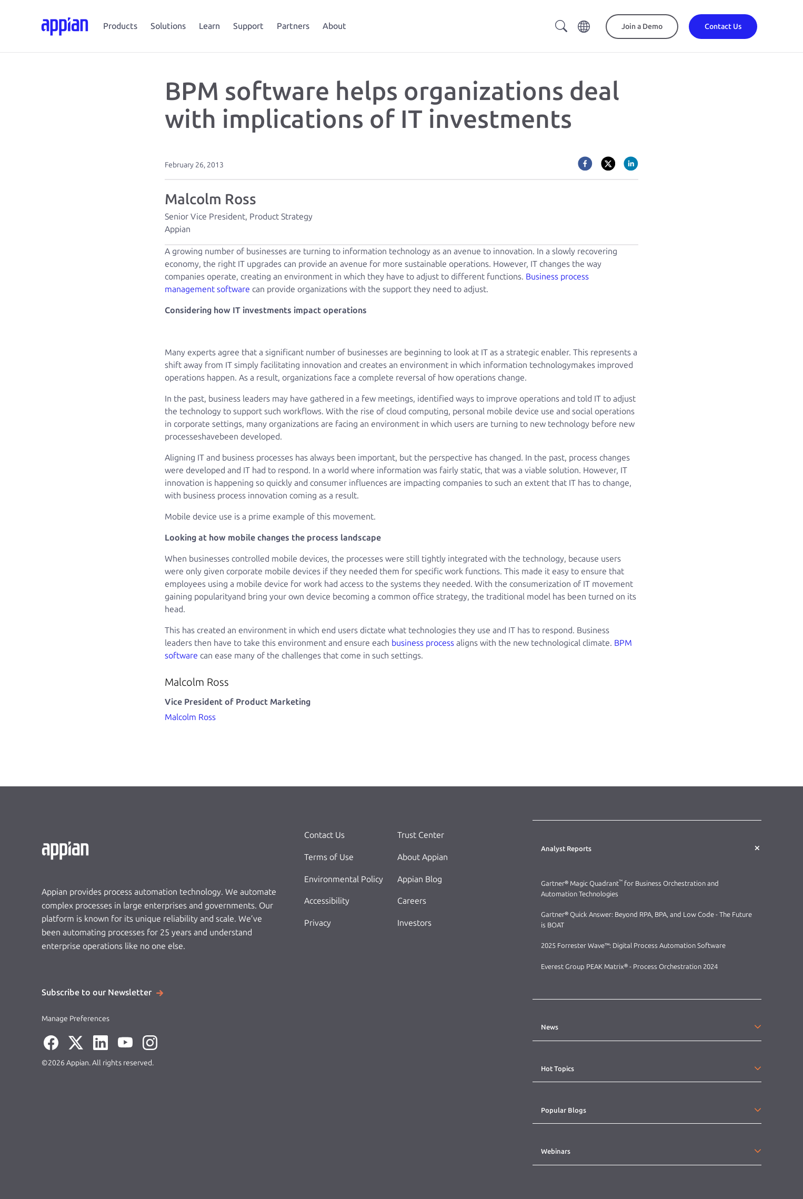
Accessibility (326, 901)
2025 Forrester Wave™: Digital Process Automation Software (633, 946)
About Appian (422, 857)
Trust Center (420, 835)
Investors (414, 923)
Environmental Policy (343, 879)
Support (248, 26)
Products (120, 26)
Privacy (317, 923)
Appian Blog (419, 879)
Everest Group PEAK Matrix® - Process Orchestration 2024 (629, 967)
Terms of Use (329, 857)
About (334, 26)
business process (423, 643)
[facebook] (585, 163)
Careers (411, 901)
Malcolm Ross (190, 717)
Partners (293, 26)
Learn (209, 26)
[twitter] (608, 163)
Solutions (168, 26)
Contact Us (324, 835)
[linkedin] (631, 163)
